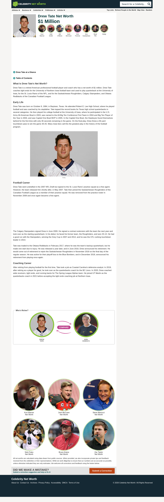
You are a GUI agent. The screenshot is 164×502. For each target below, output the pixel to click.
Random (149, 10)
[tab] (63, 72)
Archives (33, 483)
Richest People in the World (125, 10)
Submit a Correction (102, 471)
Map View (141, 10)
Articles (61, 10)
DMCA (64, 483)
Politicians (50, 10)
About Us (15, 483)
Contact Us (24, 483)
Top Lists (110, 10)
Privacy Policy (44, 483)
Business (26, 10)
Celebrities (38, 10)
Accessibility (56, 483)
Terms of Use (74, 483)
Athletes (16, 10)
